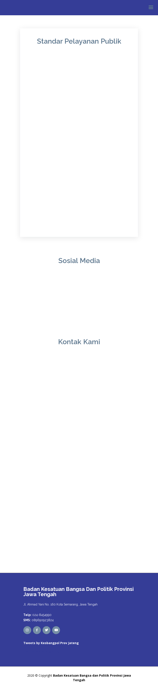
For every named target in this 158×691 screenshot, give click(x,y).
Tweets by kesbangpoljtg (41, 651)
